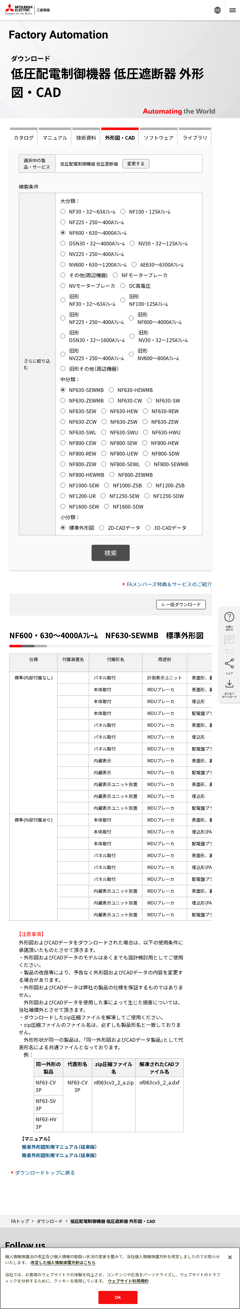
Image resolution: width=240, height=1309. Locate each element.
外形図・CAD (120, 137)
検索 (110, 552)
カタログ (24, 137)
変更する (136, 163)
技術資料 (86, 137)
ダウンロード (50, 1221)
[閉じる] (230, 1257)
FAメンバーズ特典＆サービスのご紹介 (169, 584)
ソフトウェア (159, 137)
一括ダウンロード (183, 604)
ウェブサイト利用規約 (128, 1281)
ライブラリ (195, 137)
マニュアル (55, 137)
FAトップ (20, 1221)
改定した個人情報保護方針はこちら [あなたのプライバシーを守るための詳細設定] (63, 1262)
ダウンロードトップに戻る (45, 1172)
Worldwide (217, 10)
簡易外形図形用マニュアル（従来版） (59, 1146)
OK (118, 1297)
